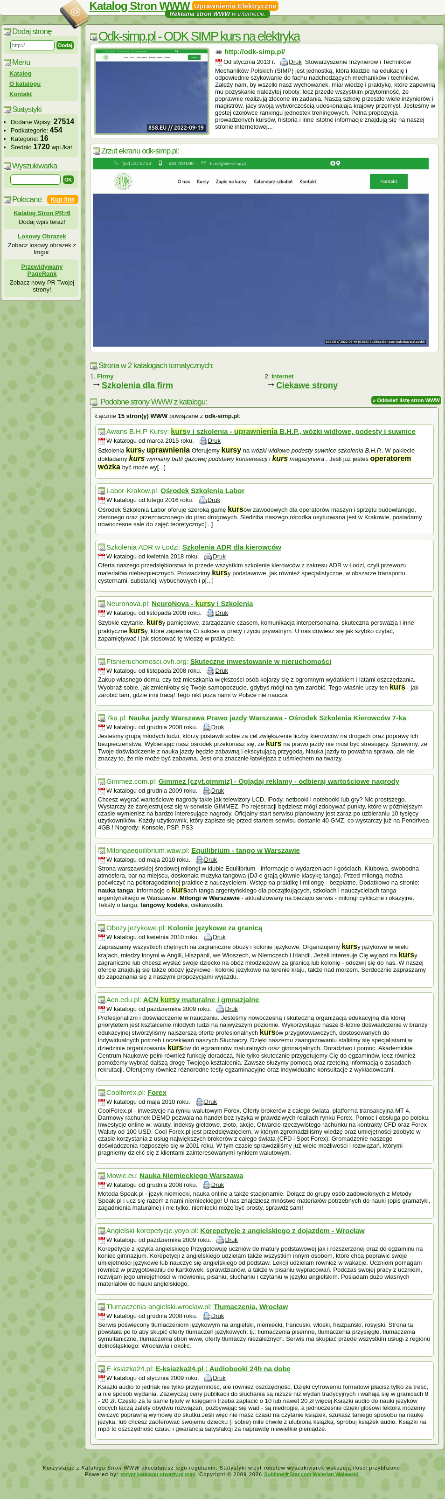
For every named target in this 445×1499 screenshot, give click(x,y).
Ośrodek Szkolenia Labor (202, 491)
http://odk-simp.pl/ (254, 52)
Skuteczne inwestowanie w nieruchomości (261, 661)
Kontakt (20, 94)
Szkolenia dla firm (137, 385)
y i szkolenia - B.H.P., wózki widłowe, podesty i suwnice (293, 431)
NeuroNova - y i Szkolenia (202, 603)
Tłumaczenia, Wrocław (251, 1307)
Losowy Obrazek (42, 236)
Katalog (20, 73)
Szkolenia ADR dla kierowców (231, 547)
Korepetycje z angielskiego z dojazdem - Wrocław (282, 1230)
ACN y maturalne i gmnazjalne (201, 1000)
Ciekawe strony (307, 385)
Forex (157, 1092)
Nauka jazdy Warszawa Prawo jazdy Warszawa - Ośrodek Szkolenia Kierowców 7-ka (267, 718)
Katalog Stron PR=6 (42, 212)
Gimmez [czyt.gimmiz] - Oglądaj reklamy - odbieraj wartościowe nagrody (279, 781)
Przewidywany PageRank (42, 270)
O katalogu (25, 83)
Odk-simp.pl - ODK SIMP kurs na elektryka (198, 36)
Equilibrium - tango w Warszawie (245, 850)
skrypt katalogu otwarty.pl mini (157, 1474)
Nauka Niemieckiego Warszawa (191, 1175)
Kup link (63, 199)
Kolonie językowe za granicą (215, 928)
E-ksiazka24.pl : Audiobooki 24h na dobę (223, 1369)
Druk (295, 61)
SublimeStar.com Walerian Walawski (311, 1474)
